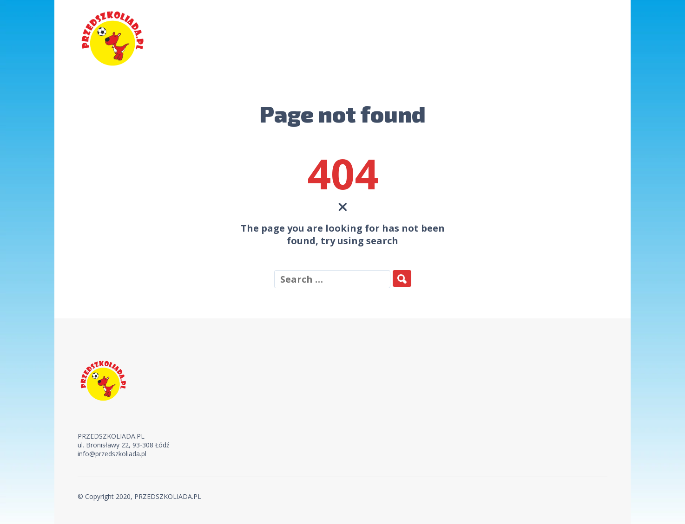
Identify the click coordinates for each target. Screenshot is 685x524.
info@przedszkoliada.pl (112, 453)
